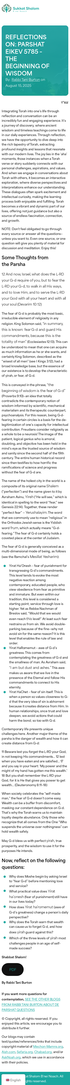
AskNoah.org (11, 1057)
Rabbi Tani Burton (26, 79)
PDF (12, 969)
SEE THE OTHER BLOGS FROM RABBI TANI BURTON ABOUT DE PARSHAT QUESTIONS (31, 1004)
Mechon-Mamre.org (48, 1046)
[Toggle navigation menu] (65, 8)
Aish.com (8, 1051)
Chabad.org (43, 1051)
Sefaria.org (25, 1051)
